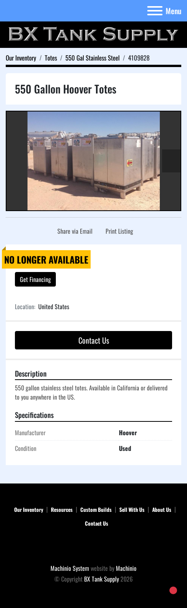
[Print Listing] (118, 231)
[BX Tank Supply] (93, 546)
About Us (161, 509)
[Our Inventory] (21, 57)
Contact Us (93, 340)
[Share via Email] (73, 231)
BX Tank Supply (101, 578)
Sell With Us (132, 509)
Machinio (126, 568)
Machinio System (69, 568)
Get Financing (35, 279)
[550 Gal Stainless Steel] (92, 57)
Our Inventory (28, 509)
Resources (62, 509)
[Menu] (155, 10)
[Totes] (51, 57)
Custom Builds (96, 509)
